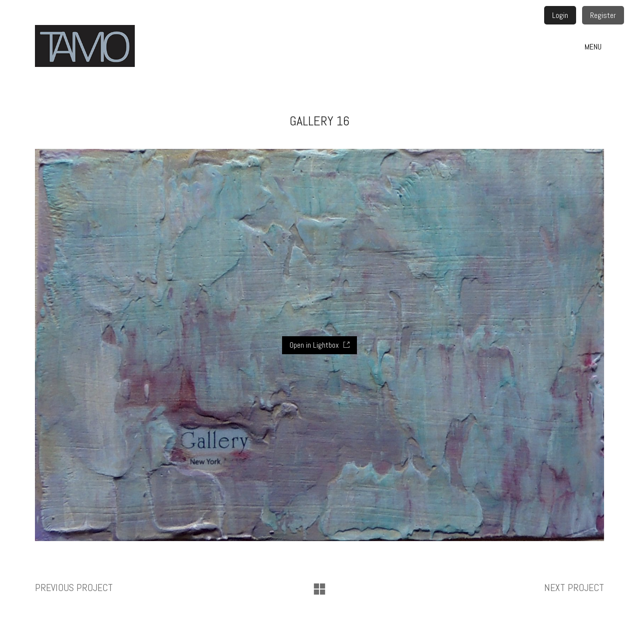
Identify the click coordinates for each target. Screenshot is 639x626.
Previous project (74, 587)
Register (603, 15)
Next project (574, 587)
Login (560, 15)
